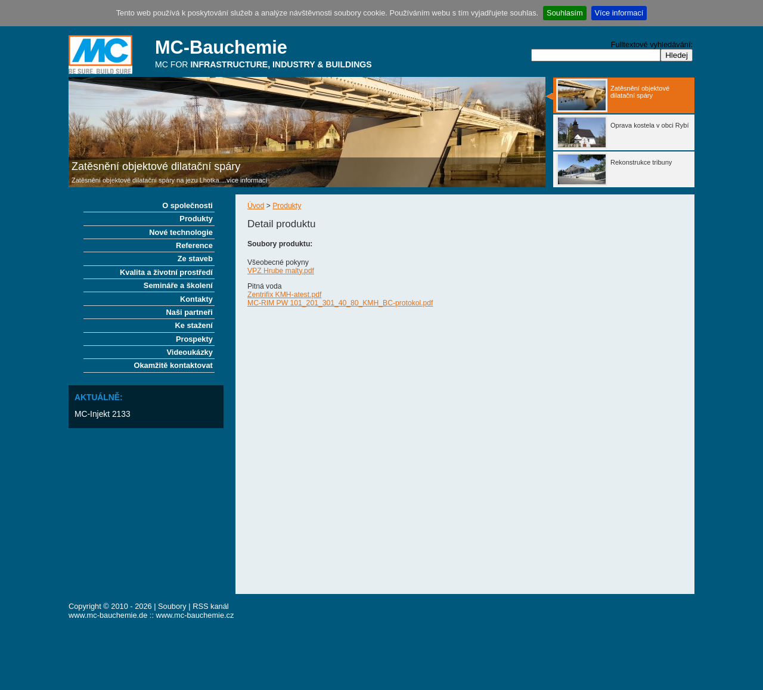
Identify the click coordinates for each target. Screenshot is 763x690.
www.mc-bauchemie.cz (195, 615)
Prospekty (194, 339)
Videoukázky (190, 352)
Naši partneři (189, 312)
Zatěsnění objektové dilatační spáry (156, 166)
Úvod (255, 206)
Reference (194, 245)
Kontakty (196, 299)
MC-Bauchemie (221, 47)
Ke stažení (194, 325)
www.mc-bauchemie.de (108, 615)
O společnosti (187, 205)
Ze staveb (195, 258)
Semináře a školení (178, 285)
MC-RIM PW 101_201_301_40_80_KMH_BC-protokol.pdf (340, 303)
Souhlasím (564, 12)
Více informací (619, 12)
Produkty (286, 206)
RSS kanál (210, 606)
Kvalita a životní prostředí (166, 272)
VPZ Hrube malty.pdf (280, 271)
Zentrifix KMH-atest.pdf (284, 294)
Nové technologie (181, 232)
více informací (247, 180)
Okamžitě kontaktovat (173, 365)
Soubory (172, 606)
